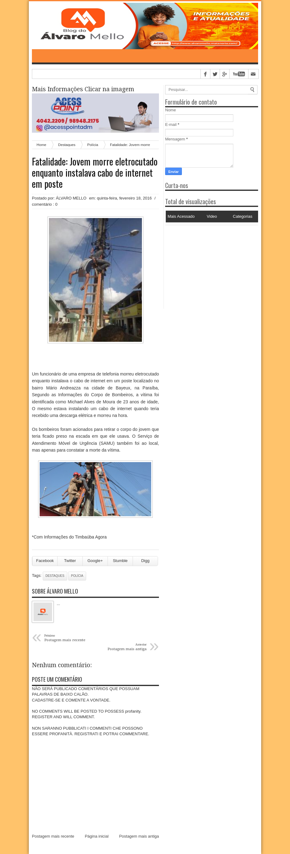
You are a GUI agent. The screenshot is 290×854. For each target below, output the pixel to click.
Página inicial (97, 836)
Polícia (77, 575)
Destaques (55, 575)
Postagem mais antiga (139, 836)
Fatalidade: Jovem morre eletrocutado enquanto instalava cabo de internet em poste (95, 172)
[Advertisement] (204, 264)
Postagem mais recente (53, 836)
